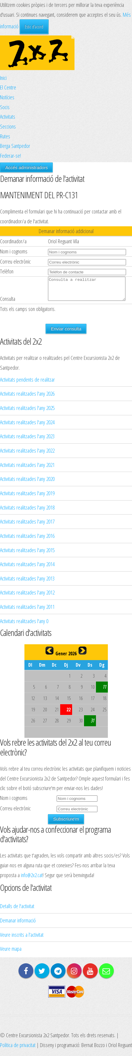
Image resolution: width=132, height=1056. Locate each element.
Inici (3, 77)
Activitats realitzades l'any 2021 (27, 469)
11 (104, 691)
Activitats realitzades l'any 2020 (27, 483)
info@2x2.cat (32, 879)
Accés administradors (26, 167)
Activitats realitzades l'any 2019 (27, 497)
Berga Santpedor (15, 145)
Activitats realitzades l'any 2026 (27, 398)
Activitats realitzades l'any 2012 (27, 596)
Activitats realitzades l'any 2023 (27, 440)
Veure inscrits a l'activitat (22, 939)
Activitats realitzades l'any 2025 (27, 412)
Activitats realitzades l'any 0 (24, 625)
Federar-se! (10, 155)
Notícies (7, 97)
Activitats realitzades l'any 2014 (27, 568)
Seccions (8, 126)
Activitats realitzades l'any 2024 (27, 426)
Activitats (7, 116)
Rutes (5, 136)
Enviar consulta (66, 333)
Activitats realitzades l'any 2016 (27, 540)
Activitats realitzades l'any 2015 (27, 554)
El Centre (8, 87)
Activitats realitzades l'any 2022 (27, 455)
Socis (5, 107)
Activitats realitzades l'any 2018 (27, 511)
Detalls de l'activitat (17, 910)
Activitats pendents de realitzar (27, 384)
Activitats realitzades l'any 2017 (27, 525)
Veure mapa (10, 953)
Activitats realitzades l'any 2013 (27, 582)
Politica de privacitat (17, 1049)
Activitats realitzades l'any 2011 (27, 611)
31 (92, 725)
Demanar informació (18, 924)
